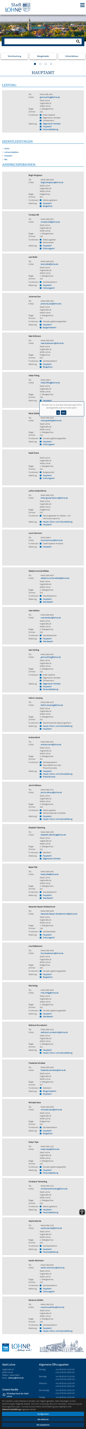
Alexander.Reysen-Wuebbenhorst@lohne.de (59, 914)
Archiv (5, 148)
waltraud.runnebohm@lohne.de (54, 1032)
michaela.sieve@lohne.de (51, 1109)
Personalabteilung (50, 129)
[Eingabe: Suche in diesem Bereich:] (40, 41)
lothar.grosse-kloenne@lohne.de (54, 498)
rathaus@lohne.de (16, 1378)
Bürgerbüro (48, 206)
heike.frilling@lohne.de (50, 382)
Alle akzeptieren (43, 1425)
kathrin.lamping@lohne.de (52, 705)
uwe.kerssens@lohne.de (51, 617)
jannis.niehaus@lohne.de (51, 792)
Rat (4, 159)
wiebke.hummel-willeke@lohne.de (55, 578)
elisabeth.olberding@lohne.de (53, 834)
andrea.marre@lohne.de (51, 744)
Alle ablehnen (43, 1419)
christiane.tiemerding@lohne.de (54, 1188)
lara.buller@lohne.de (49, 264)
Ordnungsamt (49, 248)
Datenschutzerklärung (11, 1409)
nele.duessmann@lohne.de (52, 343)
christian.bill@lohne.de (50, 222)
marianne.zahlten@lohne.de (52, 1307)
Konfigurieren (43, 1414)
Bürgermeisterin (49, 327)
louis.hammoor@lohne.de (51, 540)
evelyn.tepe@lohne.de (50, 1149)
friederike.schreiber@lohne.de (53, 1070)
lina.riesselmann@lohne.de (52, 953)
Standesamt (48, 602)
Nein (64, 412)
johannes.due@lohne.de (51, 303)
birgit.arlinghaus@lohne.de (52, 182)
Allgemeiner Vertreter (52, 123)
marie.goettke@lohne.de (51, 420)
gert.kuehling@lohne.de (50, 97)
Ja (58, 412)
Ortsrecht (7, 155)
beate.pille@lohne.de (49, 874)
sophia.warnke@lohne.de (51, 1228)
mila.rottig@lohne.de (49, 993)
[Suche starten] (78, 41)
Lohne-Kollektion (10, 152)
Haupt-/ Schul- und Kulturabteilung (57, 521)
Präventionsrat (49, 776)
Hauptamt (47, 126)
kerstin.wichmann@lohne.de (52, 1267)
